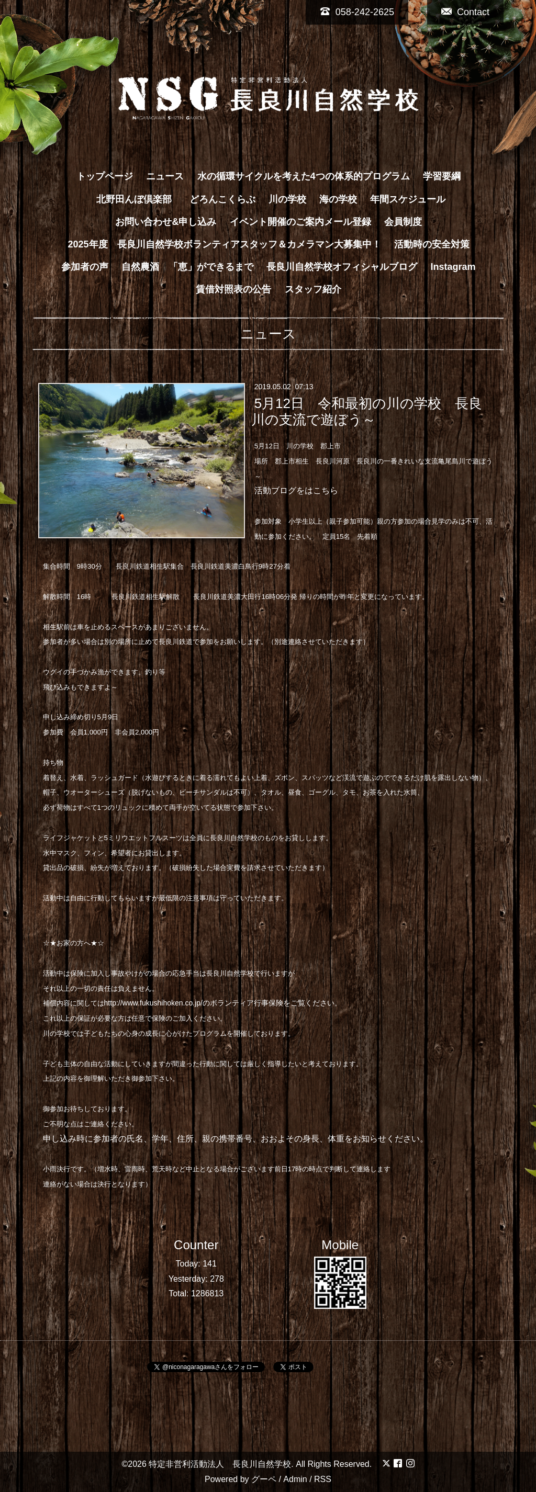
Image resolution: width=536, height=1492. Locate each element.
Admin (295, 1479)
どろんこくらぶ (222, 199)
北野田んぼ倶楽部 (138, 199)
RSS (322, 1479)
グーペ (263, 1479)
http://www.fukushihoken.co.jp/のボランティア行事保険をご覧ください (219, 1003)
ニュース (165, 176)
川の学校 (287, 199)
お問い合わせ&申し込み (165, 222)
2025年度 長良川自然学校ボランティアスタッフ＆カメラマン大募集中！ (224, 244)
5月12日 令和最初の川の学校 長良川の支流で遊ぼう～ (366, 411)
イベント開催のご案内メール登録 (300, 222)
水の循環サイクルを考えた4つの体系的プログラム (303, 176)
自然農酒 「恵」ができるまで (187, 267)
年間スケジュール (407, 199)
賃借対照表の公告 (233, 289)
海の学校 (338, 199)
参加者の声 (84, 267)
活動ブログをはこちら (296, 490)
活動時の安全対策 (432, 244)
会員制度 (403, 222)
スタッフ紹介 (313, 289)
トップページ (104, 176)
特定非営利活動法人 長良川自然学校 (220, 1464)
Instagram (453, 267)
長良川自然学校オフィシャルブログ (341, 267)
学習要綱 (442, 176)
